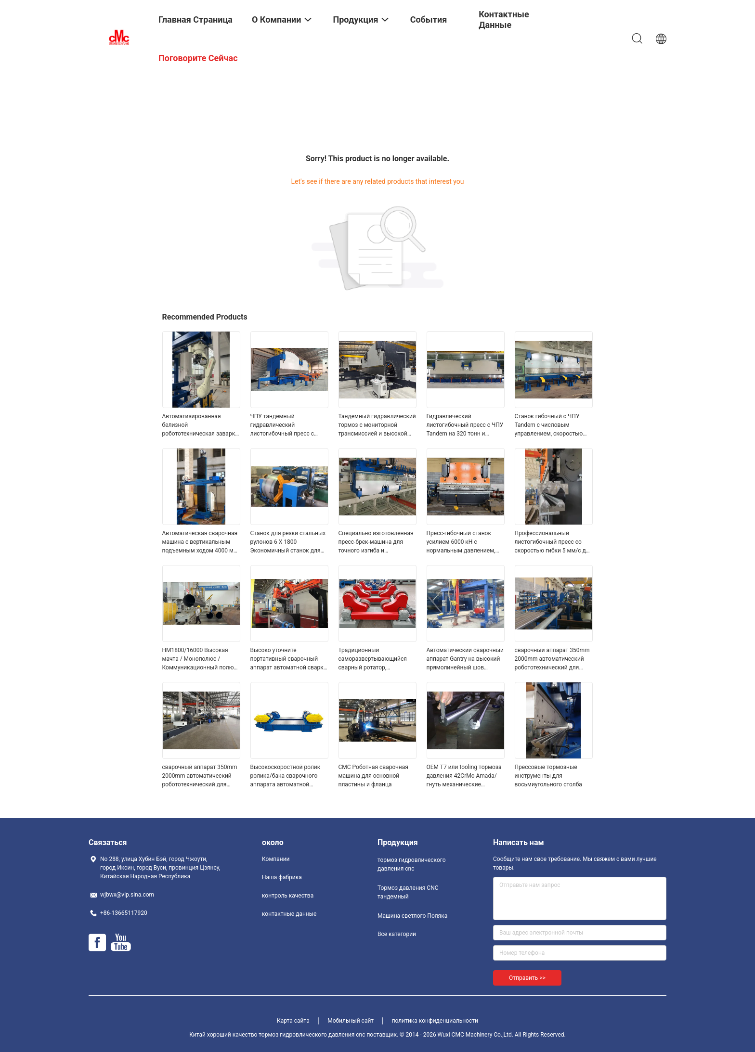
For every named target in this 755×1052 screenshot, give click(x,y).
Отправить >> (527, 978)
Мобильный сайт (350, 1020)
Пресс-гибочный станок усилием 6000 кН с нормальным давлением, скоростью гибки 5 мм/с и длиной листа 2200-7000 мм (465, 542)
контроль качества (287, 895)
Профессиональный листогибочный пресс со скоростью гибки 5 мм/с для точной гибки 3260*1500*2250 (554, 542)
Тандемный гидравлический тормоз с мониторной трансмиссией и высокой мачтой (377, 425)
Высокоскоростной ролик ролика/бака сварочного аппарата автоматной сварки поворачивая (285, 776)
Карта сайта (293, 1020)
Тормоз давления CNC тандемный (408, 892)
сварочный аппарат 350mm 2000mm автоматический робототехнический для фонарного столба (552, 659)
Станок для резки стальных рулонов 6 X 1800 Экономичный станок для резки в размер (288, 542)
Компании (276, 859)
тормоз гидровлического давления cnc (412, 864)
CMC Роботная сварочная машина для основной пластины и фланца (373, 776)
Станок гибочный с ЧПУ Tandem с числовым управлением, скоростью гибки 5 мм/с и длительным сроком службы (553, 425)
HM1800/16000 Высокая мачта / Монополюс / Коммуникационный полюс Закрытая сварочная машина (199, 659)
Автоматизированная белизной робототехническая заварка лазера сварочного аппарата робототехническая (200, 425)
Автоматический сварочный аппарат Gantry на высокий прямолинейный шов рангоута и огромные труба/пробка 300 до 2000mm (465, 659)
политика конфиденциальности (435, 1020)
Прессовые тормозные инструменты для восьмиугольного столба (548, 776)
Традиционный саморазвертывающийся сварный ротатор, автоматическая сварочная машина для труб (375, 659)
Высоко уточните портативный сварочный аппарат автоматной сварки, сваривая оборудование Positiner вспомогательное (289, 659)
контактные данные (289, 914)
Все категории (397, 934)
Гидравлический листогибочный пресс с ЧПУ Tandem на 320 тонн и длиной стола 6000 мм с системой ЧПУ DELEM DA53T (466, 425)
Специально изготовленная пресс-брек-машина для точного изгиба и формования (376, 542)
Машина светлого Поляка (412, 915)
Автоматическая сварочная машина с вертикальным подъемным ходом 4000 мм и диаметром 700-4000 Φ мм (200, 542)
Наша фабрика (282, 877)
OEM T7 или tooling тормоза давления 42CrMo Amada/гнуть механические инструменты (464, 776)
